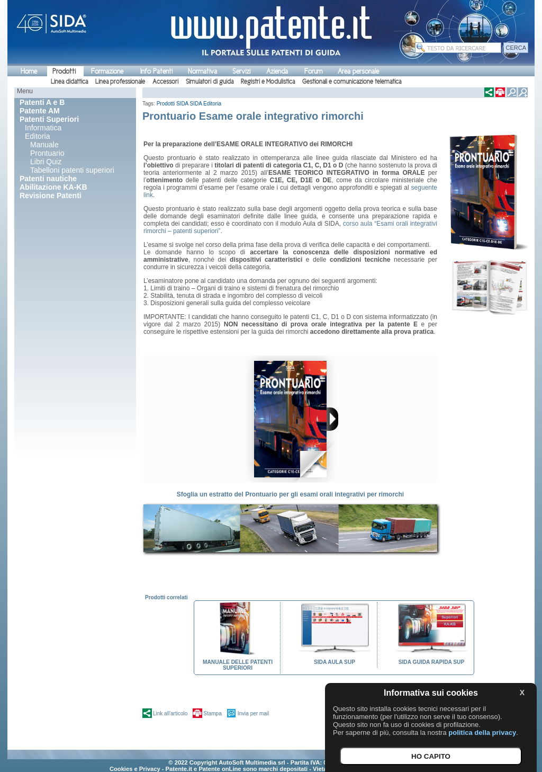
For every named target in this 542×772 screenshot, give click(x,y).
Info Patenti (156, 71)
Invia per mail (253, 713)
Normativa (202, 71)
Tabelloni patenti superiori (72, 170)
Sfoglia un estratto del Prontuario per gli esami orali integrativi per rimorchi (290, 494)
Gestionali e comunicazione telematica (351, 81)
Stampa (212, 713)
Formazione (107, 71)
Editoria (37, 136)
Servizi (241, 71)
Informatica (43, 127)
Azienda (277, 71)
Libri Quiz (45, 161)
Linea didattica (69, 81)
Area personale (358, 71)
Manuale (44, 144)
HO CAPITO (430, 756)
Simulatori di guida (209, 81)
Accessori (165, 81)
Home (29, 71)
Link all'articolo (170, 713)
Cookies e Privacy (135, 769)
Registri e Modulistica (268, 81)
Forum (313, 71)
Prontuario (47, 153)
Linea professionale (120, 81)
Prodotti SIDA (172, 104)
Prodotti (64, 71)
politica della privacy (482, 732)
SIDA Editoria (205, 104)
